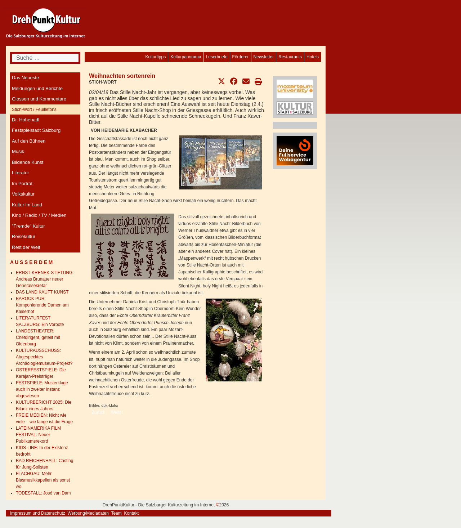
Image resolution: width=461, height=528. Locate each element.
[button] (221, 81)
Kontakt (131, 513)
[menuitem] (312, 57)
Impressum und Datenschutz (37, 513)
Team (116, 513)
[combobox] (45, 58)
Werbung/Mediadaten (88, 513)
